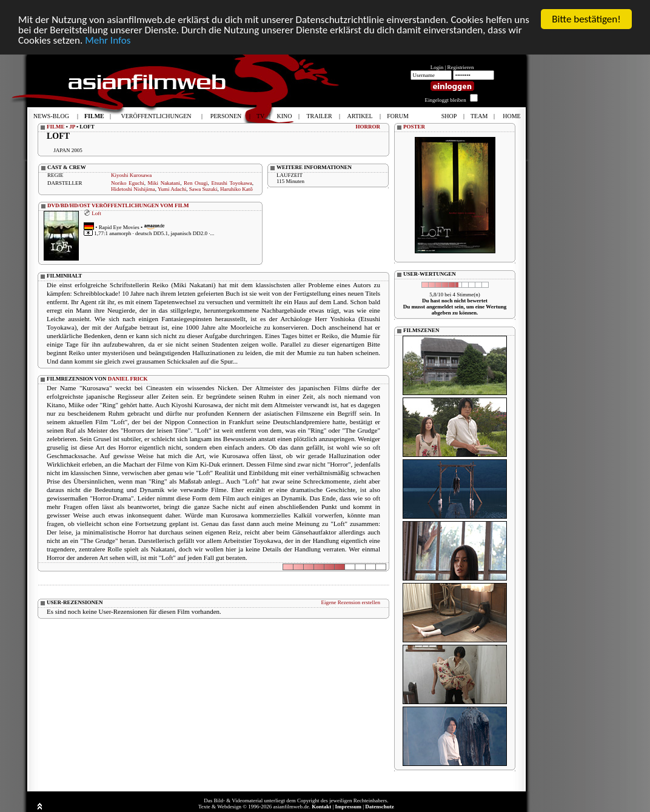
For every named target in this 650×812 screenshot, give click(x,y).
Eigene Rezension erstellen (350, 602)
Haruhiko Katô (236, 189)
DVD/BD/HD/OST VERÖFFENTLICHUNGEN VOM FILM (118, 205)
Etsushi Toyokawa (231, 183)
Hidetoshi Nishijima (133, 189)
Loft (96, 213)
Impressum (348, 807)
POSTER (414, 127)
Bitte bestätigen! (586, 19)
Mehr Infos (107, 39)
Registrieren (460, 67)
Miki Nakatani (164, 183)
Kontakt (321, 807)
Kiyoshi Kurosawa (131, 175)
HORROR (368, 127)
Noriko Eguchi (127, 183)
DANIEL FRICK (128, 379)
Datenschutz (379, 807)
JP (72, 127)
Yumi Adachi (172, 189)
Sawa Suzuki (203, 189)
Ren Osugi (196, 183)
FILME (56, 127)
